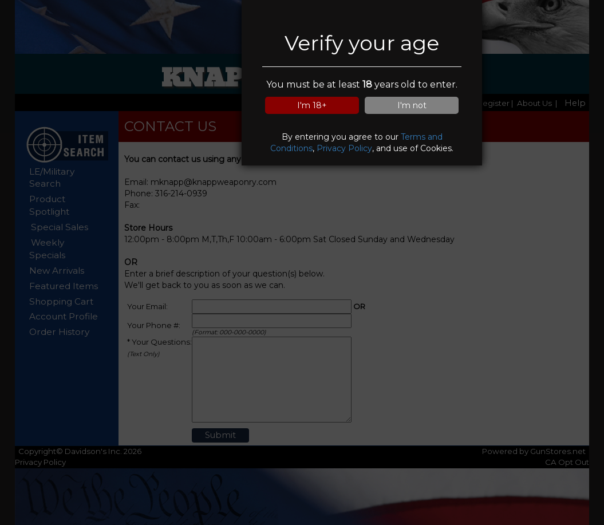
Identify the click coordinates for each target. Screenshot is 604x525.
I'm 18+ (312, 105)
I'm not (412, 105)
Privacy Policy (344, 148)
